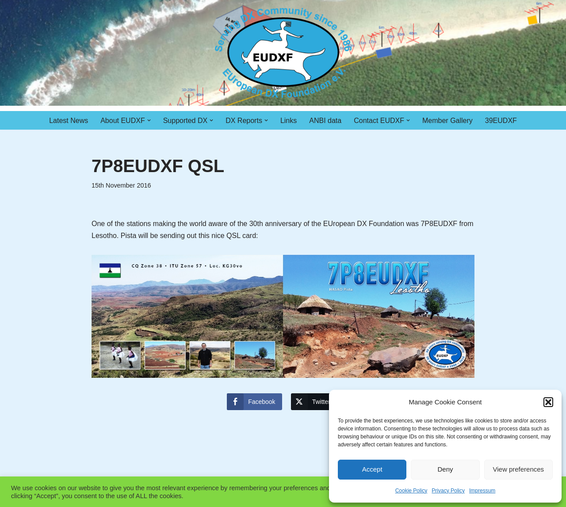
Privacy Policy (448, 491)
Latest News (68, 120)
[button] (548, 402)
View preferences (518, 469)
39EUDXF (501, 120)
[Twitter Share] (314, 401)
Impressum (482, 491)
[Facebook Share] (254, 401)
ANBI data (325, 120)
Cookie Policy (411, 491)
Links (288, 120)
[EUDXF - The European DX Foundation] (283, 53)
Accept (372, 469)
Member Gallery (447, 120)
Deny (445, 469)
